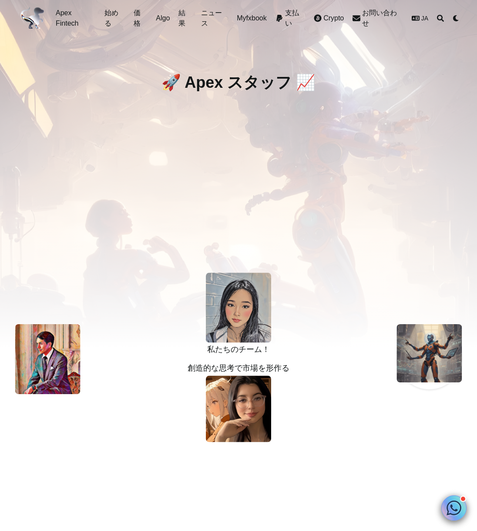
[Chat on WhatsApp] (454, 508)
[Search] (440, 18)
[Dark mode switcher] (456, 18)
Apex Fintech (67, 18)
